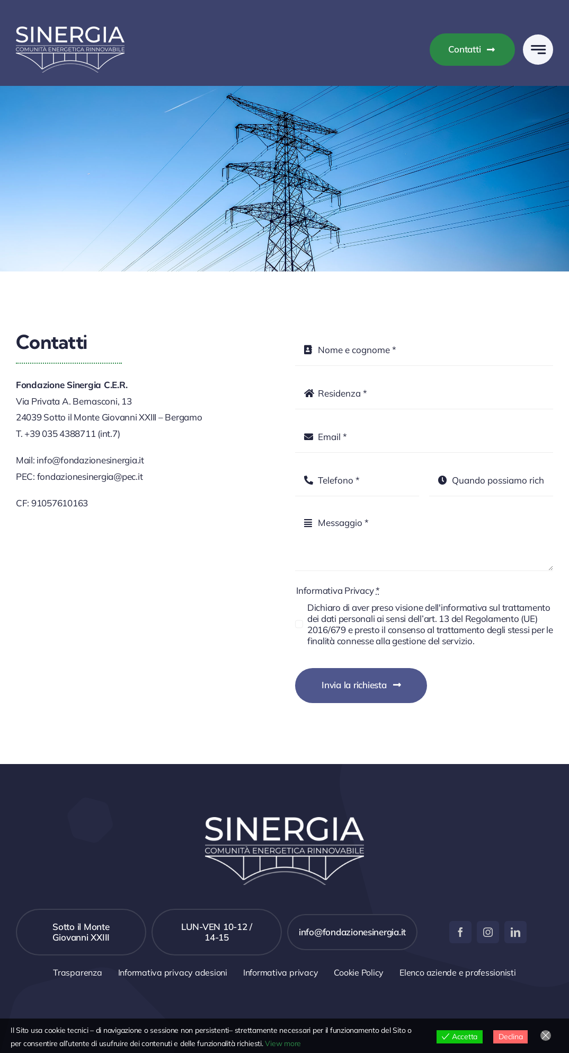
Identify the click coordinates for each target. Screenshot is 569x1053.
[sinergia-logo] (70, 31)
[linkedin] (515, 932)
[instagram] (488, 932)
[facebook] (460, 932)
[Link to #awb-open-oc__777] (538, 49)
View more (283, 1043)
